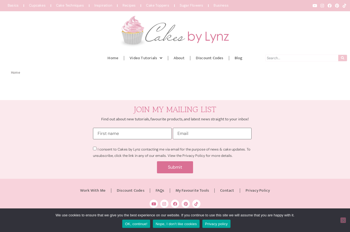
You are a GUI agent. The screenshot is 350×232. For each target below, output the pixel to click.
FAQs (160, 190)
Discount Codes (209, 58)
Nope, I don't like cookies (176, 224)
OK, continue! (136, 224)
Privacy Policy (258, 190)
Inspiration (103, 5)
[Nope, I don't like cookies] (343, 220)
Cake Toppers (157, 5)
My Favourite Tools (192, 190)
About (179, 58)
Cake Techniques (70, 5)
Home (112, 58)
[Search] (342, 58)
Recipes (129, 5)
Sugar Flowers (191, 5)
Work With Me (93, 190)
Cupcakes (37, 5)
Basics (13, 5)
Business (221, 5)
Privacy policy (216, 224)
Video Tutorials (146, 58)
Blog (239, 58)
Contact (227, 190)
